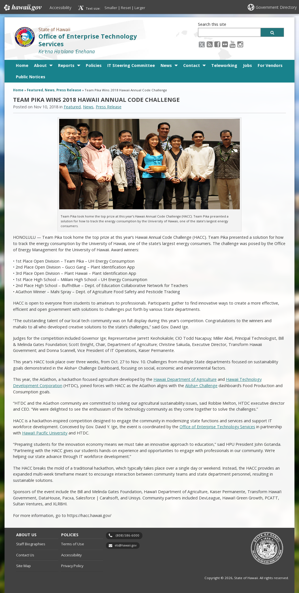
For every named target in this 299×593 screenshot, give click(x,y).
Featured (35, 90)
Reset (126, 7)
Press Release (68, 90)
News (166, 65)
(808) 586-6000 (127, 535)
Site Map (23, 565)
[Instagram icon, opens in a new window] (240, 44)
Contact (191, 65)
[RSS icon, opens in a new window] (210, 44)
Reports (66, 65)
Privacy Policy (72, 565)
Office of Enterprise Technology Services (88, 40)
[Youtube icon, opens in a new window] (233, 44)
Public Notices (30, 76)
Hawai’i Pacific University (44, 433)
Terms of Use (72, 543)
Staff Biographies (30, 543)
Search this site (212, 24)
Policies (94, 65)
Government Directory (276, 7)
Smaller (110, 7)
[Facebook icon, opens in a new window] (217, 44)
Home (22, 65)
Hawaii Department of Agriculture (185, 379)
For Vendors (270, 65)
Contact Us (25, 555)
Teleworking (224, 65)
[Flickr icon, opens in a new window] (225, 44)
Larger (139, 7)
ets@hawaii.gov (125, 545)
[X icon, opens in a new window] (202, 44)
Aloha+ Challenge (201, 385)
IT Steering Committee (131, 65)
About (40, 65)
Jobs (247, 65)
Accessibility (60, 7)
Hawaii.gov (22, 7)
